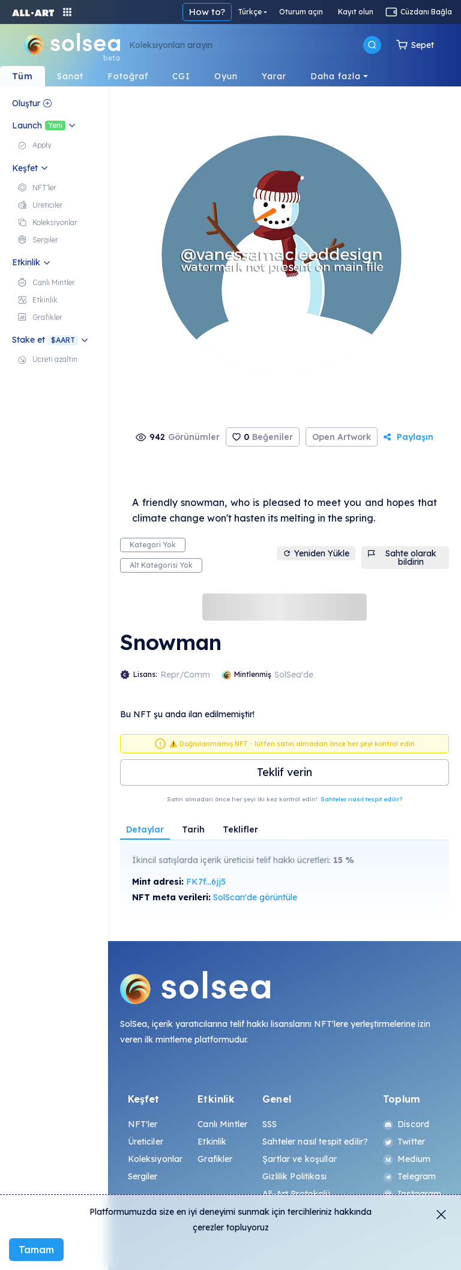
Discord (406, 1124)
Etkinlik (211, 1141)
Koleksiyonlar (155, 1159)
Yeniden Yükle (316, 553)
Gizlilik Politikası (294, 1176)
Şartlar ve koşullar (299, 1159)
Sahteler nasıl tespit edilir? (361, 799)
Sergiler (143, 1176)
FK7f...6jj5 (206, 881)
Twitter (404, 1141)
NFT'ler (143, 1124)
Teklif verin (284, 772)
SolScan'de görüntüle (255, 897)
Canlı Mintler (222, 1124)
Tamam (36, 1250)
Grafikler (214, 1159)
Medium (406, 1159)
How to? (207, 11)
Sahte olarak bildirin (401, 557)
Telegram (409, 1176)
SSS (269, 1124)
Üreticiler (145, 1141)
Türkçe (250, 11)
